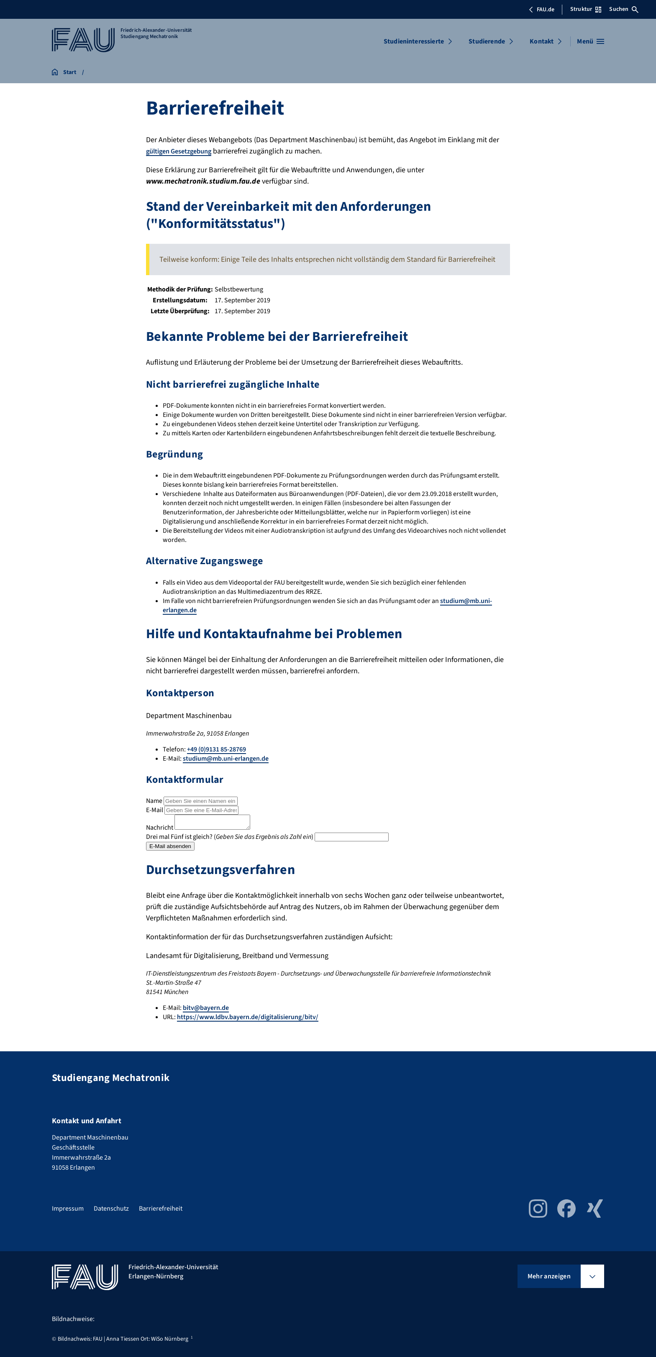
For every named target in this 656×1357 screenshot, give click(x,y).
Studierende (487, 41)
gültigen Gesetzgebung (183, 151)
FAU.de (541, 9)
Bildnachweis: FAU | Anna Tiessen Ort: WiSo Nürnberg (123, 1339)
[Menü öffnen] (590, 41)
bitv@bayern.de (206, 1010)
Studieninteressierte (414, 41)
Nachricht (159, 830)
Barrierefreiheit (160, 1208)
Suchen (623, 9)
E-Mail (154, 810)
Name (154, 800)
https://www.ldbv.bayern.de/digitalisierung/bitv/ (247, 1019)
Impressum (68, 1208)
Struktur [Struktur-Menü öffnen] (585, 9)
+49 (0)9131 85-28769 (216, 749)
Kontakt (542, 41)
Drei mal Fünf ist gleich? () (229, 839)
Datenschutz (111, 1208)
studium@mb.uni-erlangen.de (226, 758)
